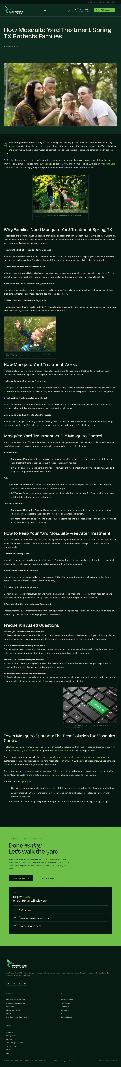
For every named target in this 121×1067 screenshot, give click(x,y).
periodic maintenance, (71, 757)
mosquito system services (24, 750)
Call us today (59, 771)
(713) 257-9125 (80, 9)
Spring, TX (26, 781)
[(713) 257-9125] (69, 10)
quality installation (51, 757)
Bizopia (72, 1061)
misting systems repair (94, 757)
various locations (63, 750)
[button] (45, 10)
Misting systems (11, 387)
